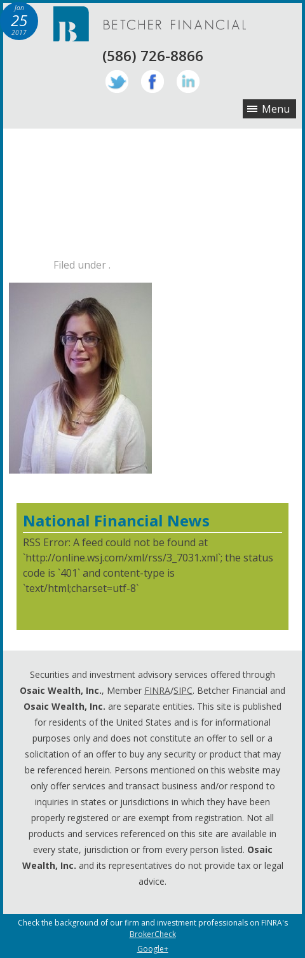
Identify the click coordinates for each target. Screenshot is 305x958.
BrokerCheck (153, 934)
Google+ (152, 948)
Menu (276, 109)
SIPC (183, 690)
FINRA (157, 690)
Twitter (116, 81)
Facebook (152, 81)
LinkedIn (188, 81)
